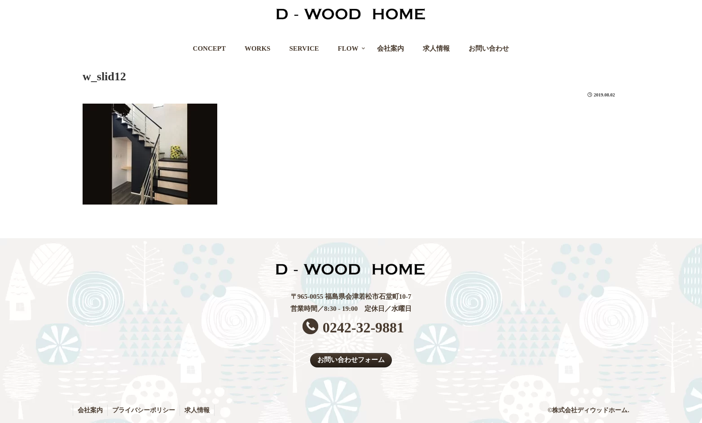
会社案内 (90, 410)
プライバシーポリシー (143, 410)
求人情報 (197, 410)
